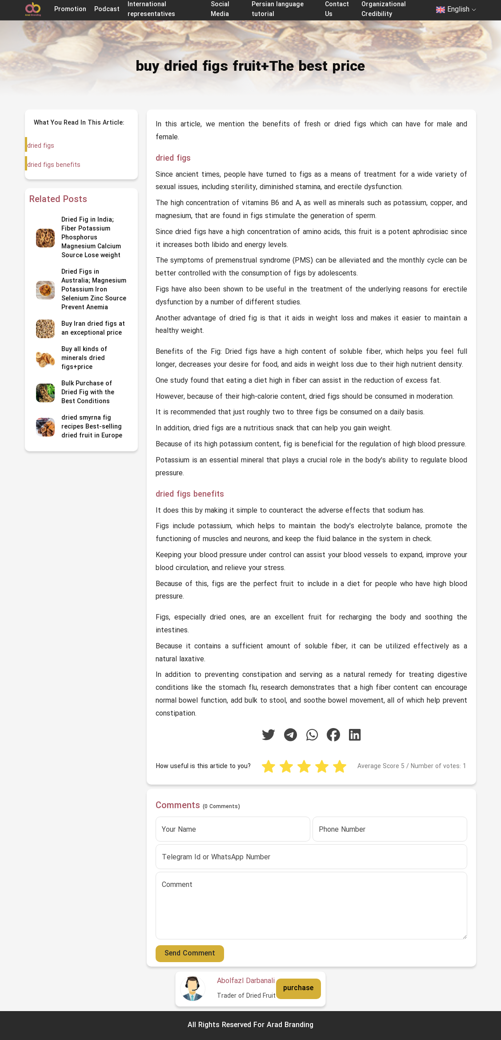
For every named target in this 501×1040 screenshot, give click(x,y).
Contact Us (337, 9)
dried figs (40, 146)
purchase (298, 988)
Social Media (220, 9)
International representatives (151, 9)
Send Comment (189, 954)
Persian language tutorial (278, 9)
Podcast (107, 9)
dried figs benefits (53, 165)
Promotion (70, 9)
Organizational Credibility (383, 9)
